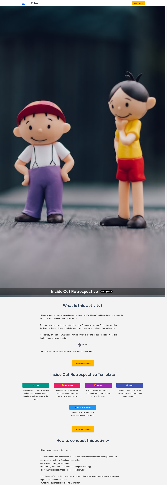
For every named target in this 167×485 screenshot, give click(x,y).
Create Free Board (83, 363)
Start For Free (138, 3)
